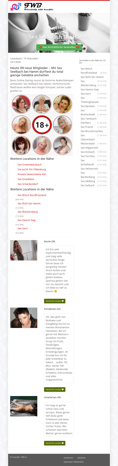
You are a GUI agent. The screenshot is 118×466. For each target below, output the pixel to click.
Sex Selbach (93, 185)
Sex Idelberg (93, 181)
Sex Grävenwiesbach (29, 164)
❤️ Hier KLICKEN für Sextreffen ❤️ (59, 47)
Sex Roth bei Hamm (29, 203)
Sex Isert (23, 228)
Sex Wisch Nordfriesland (32, 195)
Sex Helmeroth (93, 169)
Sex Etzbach (93, 152)
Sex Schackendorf (28, 184)
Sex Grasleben (26, 179)
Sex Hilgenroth (93, 148)
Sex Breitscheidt (93, 112)
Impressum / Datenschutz (74, 462)
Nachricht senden (55, 301)
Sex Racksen (93, 106)
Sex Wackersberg (28, 211)
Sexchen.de (68, 458)
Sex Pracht (93, 127)
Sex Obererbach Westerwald (93, 140)
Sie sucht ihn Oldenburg (32, 169)
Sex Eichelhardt (93, 162)
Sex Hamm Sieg (27, 220)
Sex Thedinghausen (93, 100)
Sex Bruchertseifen (93, 131)
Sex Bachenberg (93, 175)
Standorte (81, 458)
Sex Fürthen (93, 156)
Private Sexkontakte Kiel (32, 174)
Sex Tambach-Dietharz (93, 121)
